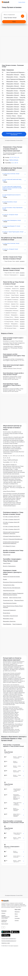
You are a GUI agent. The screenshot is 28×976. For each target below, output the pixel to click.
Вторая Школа (6, 613)
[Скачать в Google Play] (5, 932)
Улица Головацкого (17, 624)
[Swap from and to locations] (22, 16)
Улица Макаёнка (7, 624)
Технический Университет (9, 610)
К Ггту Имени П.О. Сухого (9, 546)
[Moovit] (5, 2)
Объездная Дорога (18, 600)
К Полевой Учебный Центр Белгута (11, 536)
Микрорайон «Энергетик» (9, 621)
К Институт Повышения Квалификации (12, 539)
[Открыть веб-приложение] (5, 935)
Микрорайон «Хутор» (8, 618)
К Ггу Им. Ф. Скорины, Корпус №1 (11, 516)
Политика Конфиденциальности (8, 940)
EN (3, 927)
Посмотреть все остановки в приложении (14, 134)
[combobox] (14, 15)
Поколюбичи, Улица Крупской (10, 615)
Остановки (17, 918)
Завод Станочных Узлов (15, 597)
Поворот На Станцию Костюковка (11, 576)
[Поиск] (14, 21)
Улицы (16, 916)
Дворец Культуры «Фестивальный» (11, 587)
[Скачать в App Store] (15, 932)
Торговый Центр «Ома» (8, 585)
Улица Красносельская (8, 590)
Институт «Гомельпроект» (9, 566)
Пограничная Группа (8, 600)
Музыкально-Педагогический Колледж (12, 582)
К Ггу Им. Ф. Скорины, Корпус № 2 (11, 529)
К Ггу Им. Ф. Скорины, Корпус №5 (11, 526)
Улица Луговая (6, 554)
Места (16, 913)
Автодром (5, 597)
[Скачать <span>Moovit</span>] (21, 2)
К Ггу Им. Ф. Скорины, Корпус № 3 (11, 519)
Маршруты (17, 911)
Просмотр (22, 261)
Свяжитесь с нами (5, 943)
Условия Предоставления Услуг (8, 938)
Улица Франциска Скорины (9, 603)
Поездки (17, 920)
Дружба (5, 579)
